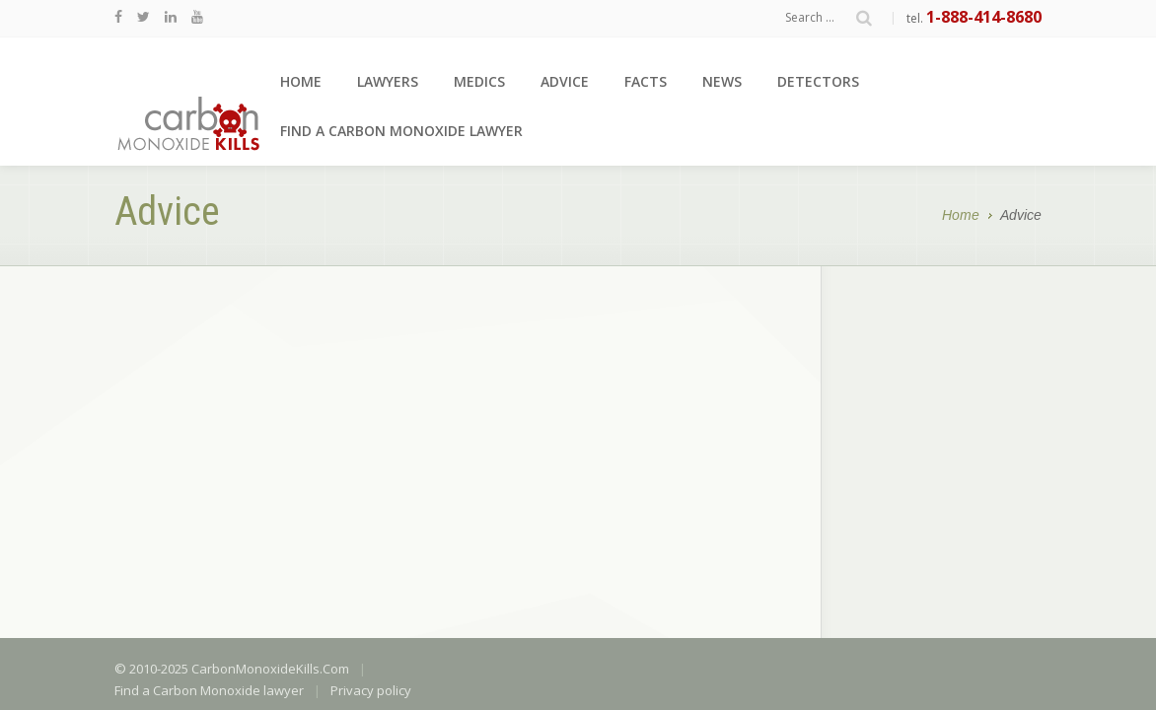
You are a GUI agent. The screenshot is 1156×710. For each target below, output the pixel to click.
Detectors (818, 81)
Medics (479, 81)
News (722, 81)
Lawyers (387, 81)
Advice (565, 81)
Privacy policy (370, 442)
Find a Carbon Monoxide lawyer (401, 130)
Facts (645, 81)
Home (301, 81)
